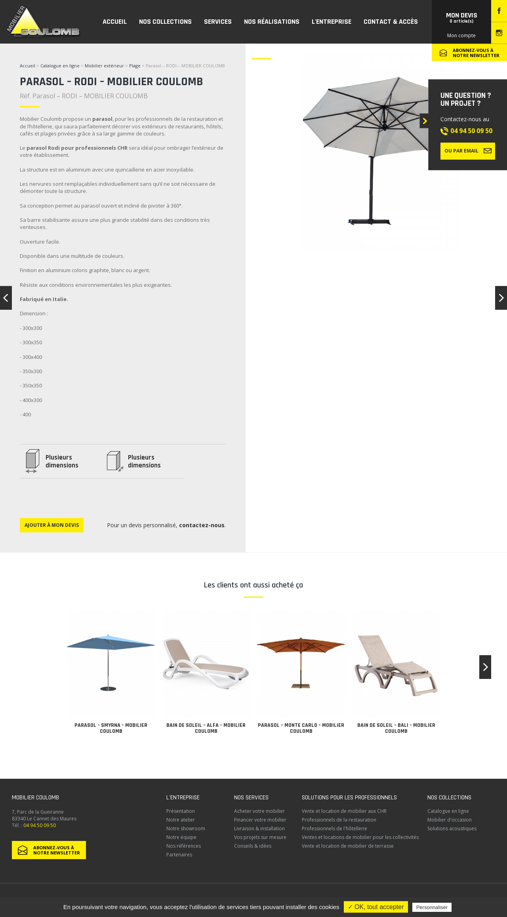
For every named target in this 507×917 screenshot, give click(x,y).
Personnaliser (432, 907)
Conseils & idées (252, 846)
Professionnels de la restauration (339, 819)
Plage (135, 66)
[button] (485, 667)
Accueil (27, 66)
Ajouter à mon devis (52, 525)
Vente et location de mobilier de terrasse (348, 846)
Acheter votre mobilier (259, 811)
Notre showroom (185, 828)
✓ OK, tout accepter (376, 907)
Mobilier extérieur (104, 66)
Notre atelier (180, 819)
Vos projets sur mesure (260, 837)
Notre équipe (181, 837)
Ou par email (468, 150)
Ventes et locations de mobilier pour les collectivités (360, 837)
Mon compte (461, 35)
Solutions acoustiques (452, 828)
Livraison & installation (259, 828)
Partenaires (179, 854)
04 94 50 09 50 (471, 130)
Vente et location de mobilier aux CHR (344, 811)
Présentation (180, 811)
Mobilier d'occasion (449, 819)
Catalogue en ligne (60, 66)
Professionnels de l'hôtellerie (334, 828)
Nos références (183, 846)
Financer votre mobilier (260, 819)
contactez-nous (202, 525)
